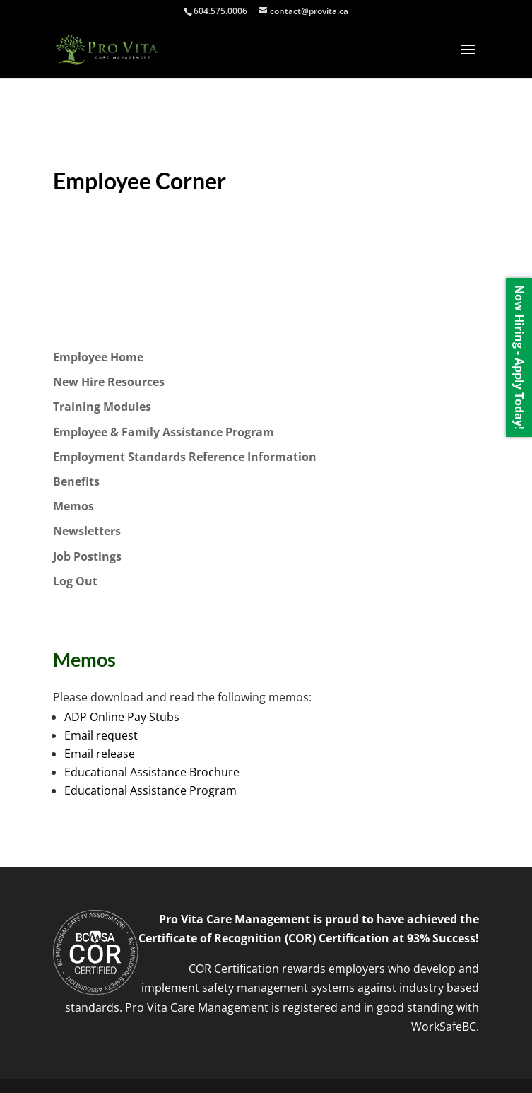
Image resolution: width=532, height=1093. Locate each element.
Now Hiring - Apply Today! (519, 357)
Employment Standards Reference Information (185, 456)
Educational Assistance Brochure (152, 772)
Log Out (75, 581)
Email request (101, 735)
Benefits (76, 481)
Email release (99, 753)
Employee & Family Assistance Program (163, 432)
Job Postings (87, 556)
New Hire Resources (109, 382)
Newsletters (87, 531)
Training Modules (102, 406)
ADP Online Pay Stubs (121, 717)
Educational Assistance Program (150, 790)
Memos (73, 506)
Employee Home (98, 357)
